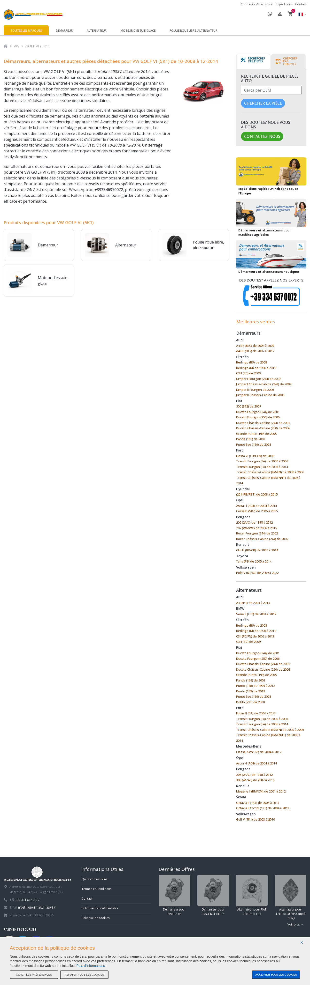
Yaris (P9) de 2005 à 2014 (253, 561)
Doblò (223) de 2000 (250, 702)
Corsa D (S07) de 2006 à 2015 (257, 511)
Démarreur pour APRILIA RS (174, 895)
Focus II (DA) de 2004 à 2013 (256, 713)
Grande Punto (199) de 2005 (256, 433)
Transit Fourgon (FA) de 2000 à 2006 (262, 461)
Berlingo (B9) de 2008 (251, 362)
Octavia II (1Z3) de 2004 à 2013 (257, 802)
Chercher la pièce (263, 103)
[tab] (253, 61)
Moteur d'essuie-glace (138, 31)
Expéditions (284, 4)
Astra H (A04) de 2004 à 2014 (256, 506)
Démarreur (64, 31)
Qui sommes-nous (95, 879)
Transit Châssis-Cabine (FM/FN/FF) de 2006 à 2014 (268, 480)
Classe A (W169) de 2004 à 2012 (258, 752)
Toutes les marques (26, 31)
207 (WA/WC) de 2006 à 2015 (256, 528)
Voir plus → (295, 924)
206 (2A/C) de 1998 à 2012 (254, 522)
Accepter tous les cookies (276, 974)
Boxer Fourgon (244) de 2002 (257, 533)
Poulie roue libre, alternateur (193, 31)
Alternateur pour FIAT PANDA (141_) (252, 895)
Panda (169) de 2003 (250, 439)
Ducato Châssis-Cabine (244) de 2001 (263, 423)
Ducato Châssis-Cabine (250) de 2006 (263, 428)
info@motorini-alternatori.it (36, 907)
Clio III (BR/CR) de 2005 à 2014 (257, 550)
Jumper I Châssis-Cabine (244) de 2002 (263, 384)
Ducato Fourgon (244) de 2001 (257, 412)
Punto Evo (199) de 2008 (253, 444)
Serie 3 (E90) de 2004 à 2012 (256, 614)
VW (16, 46)
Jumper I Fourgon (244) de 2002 (258, 379)
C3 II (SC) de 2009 (248, 373)
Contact (300, 4)
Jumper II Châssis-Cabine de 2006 (260, 395)
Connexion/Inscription (257, 4)
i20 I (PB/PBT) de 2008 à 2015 (257, 494)
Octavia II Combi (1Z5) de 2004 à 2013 (262, 808)
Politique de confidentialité (100, 908)
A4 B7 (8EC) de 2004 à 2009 (255, 345)
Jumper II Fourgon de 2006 (255, 389)
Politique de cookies (96, 918)
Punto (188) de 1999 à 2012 (255, 685)
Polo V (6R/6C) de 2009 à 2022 (257, 572)
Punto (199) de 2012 (250, 691)
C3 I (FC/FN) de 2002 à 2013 (255, 636)
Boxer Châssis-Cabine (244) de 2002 (262, 539)
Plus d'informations (91, 966)
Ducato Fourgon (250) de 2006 (257, 417)
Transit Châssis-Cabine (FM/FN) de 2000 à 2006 (270, 472)
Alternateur (97, 31)
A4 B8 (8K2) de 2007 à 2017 (255, 351)
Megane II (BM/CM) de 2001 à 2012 (261, 791)
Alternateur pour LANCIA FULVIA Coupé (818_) (290, 897)
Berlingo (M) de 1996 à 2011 (256, 368)
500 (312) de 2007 (248, 406)
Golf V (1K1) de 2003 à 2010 (255, 819)
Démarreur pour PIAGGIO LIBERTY (213, 895)
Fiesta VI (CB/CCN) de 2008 (255, 456)
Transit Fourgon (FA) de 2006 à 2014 (262, 467)
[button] (301, 14)
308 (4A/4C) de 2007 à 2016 (255, 780)
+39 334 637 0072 (27, 900)
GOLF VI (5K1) (37, 46)
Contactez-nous (262, 136)
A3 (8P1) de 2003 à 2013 (253, 602)
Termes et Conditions (97, 889)
